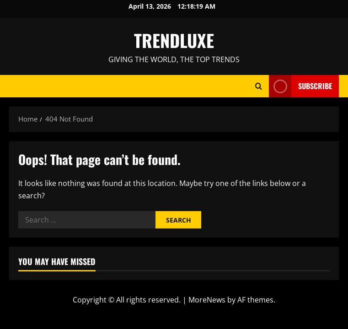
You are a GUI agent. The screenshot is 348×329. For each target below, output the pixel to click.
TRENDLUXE (174, 40)
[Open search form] (258, 86)
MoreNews (206, 300)
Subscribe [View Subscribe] (300, 86)
